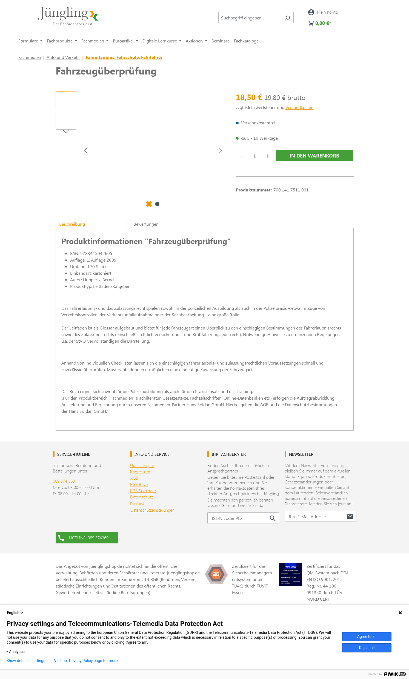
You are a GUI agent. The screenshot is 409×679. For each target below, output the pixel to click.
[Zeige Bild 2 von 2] (157, 204)
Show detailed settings (26, 660)
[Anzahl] (254, 155)
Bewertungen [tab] (146, 224)
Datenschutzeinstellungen (153, 510)
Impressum (140, 471)
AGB (134, 478)
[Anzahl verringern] (241, 155)
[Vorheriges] (86, 150)
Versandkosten (299, 107)
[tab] (91, 223)
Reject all (367, 648)
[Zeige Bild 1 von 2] (149, 204)
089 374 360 (64, 481)
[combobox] (249, 17)
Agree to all (366, 636)
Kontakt (137, 503)
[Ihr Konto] (323, 12)
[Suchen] (287, 17)
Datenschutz (141, 497)
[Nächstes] (220, 150)
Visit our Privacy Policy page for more (86, 660)
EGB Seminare (143, 490)
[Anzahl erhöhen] (268, 155)
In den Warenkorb (314, 155)
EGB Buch (139, 484)
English (15, 613)
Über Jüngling (142, 465)
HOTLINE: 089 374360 (83, 537)
